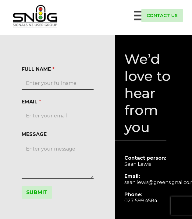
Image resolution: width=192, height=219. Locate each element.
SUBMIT (37, 192)
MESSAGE (34, 134)
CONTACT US (162, 15)
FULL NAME (38, 69)
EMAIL (31, 102)
